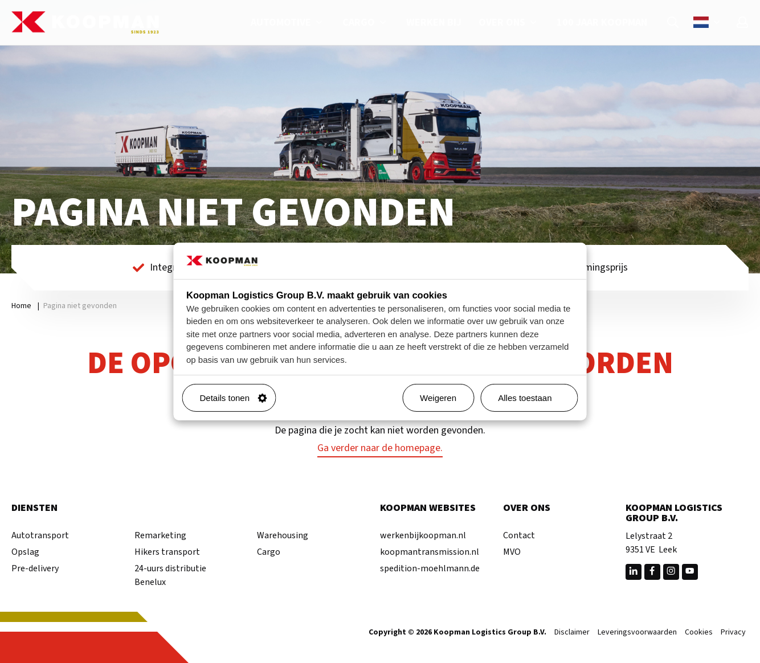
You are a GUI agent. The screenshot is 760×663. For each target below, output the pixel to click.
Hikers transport (167, 552)
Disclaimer (572, 633)
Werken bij (433, 22)
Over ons (509, 22)
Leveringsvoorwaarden (637, 633)
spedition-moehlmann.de (430, 568)
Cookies (699, 633)
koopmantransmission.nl (429, 552)
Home (21, 306)
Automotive (288, 22)
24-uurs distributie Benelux (170, 575)
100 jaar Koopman (602, 22)
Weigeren (438, 398)
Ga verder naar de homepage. (380, 448)
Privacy (733, 633)
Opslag (25, 552)
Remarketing (160, 535)
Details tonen (233, 398)
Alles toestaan (533, 398)
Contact (519, 535)
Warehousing (282, 535)
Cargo (365, 22)
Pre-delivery (35, 568)
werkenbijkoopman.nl (423, 535)
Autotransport (40, 535)
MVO (512, 552)
